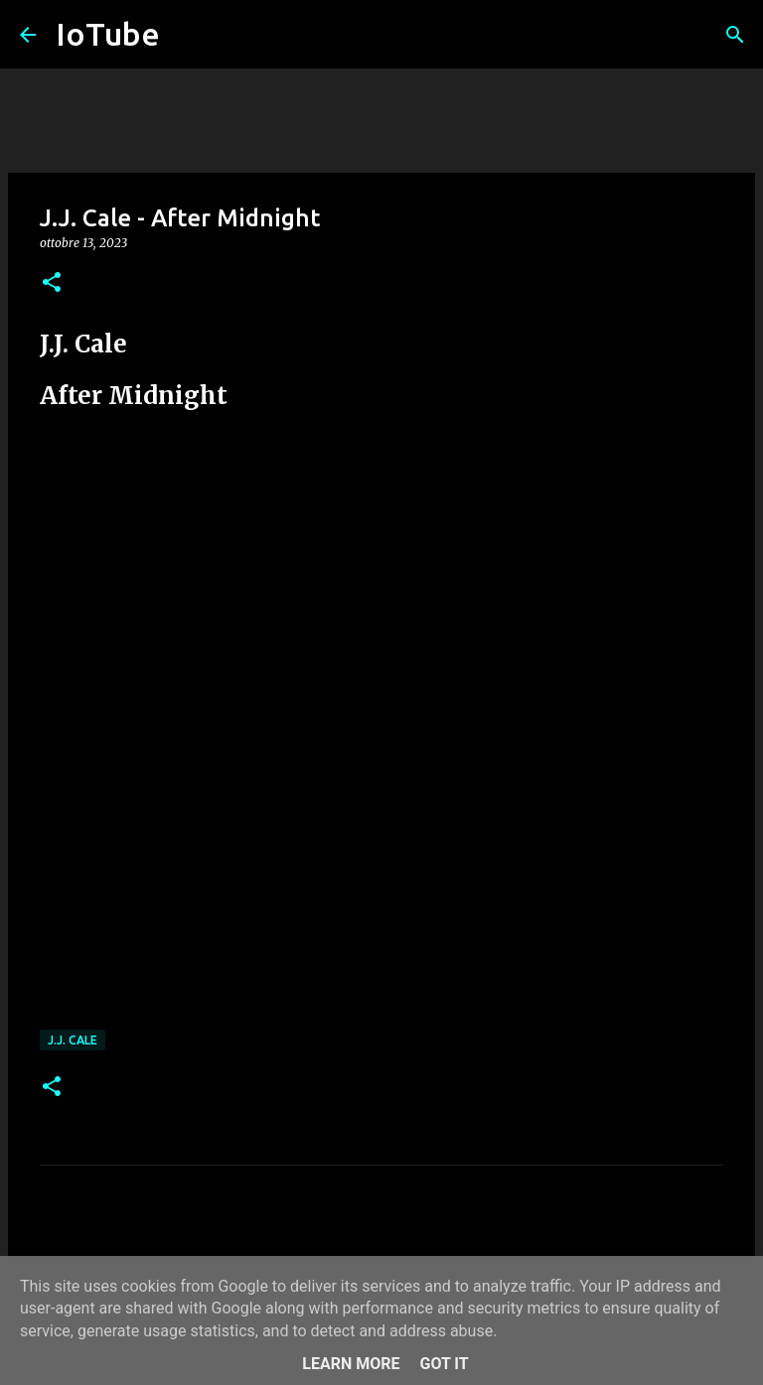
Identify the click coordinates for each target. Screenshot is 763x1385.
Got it (443, 1363)
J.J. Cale (72, 1040)
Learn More (350, 1363)
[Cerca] (735, 35)
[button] (52, 283)
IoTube (108, 34)
